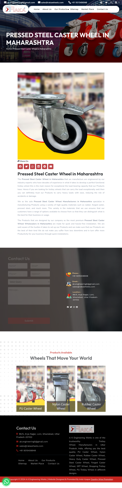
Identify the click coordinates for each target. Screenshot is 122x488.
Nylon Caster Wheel (61, 414)
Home (37, 9)
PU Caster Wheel (27, 417)
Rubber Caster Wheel (94, 414)
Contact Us (102, 9)
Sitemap (74, 9)
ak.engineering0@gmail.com (19, 2)
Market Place (87, 9)
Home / (9, 48)
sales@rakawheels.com (50, 2)
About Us (47, 9)
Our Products (61, 9)
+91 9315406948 (77, 2)
